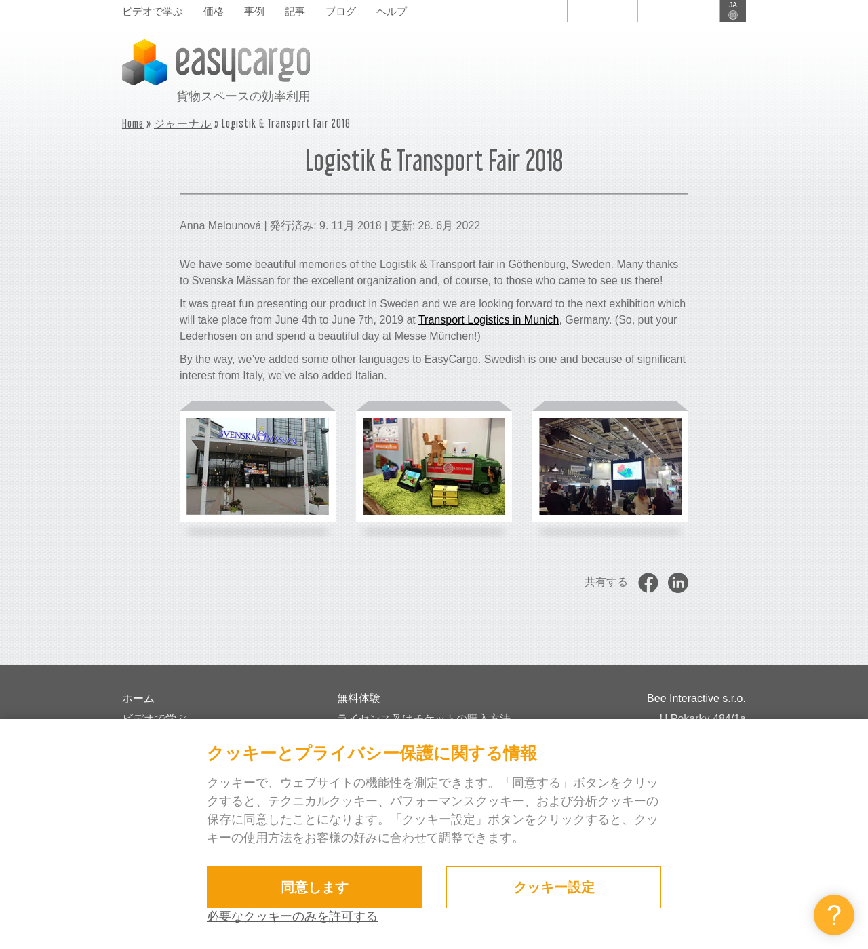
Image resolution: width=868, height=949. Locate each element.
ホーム (138, 698)
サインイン (678, 11)
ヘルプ (391, 11)
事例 (254, 11)
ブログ (341, 11)
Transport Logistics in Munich (488, 320)
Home (133, 123)
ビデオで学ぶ (152, 11)
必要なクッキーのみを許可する (292, 916)
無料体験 (358, 698)
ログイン (602, 11)
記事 (295, 11)
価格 (213, 11)
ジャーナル (183, 123)
